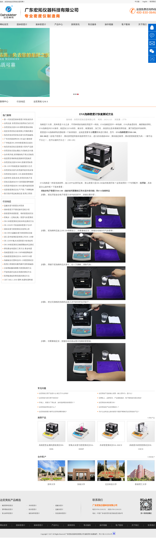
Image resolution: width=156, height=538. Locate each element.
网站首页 (4, 24)
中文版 (137, 1)
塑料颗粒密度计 (7, 509)
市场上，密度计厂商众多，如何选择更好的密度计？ (57, 402)
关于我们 (142, 24)
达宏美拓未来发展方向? (107, 402)
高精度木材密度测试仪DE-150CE (141, 445)
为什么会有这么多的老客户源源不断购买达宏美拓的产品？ (119, 412)
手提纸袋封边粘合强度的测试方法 (17, 272)
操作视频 (109, 24)
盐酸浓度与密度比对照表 (14, 206)
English (144, 1)
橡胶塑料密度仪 (7, 505)
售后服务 (92, 24)
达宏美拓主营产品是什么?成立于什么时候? (54, 393)
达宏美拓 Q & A (41, 101)
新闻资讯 (75, 24)
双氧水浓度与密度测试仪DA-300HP (81, 445)
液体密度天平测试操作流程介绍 (17, 210)
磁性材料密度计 (34, 513)
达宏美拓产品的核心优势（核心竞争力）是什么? (115, 393)
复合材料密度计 (7, 513)
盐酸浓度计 (59, 509)
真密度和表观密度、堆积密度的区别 (18, 213)
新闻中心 (4, 101)
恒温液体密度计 (60, 513)
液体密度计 (41, 24)
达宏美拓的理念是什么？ (47, 407)
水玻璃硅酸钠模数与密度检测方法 (17, 268)
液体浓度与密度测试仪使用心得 (17, 229)
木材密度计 (33, 505)
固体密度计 (22, 24)
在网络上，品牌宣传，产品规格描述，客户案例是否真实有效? (120, 398)
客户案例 (126, 24)
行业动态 (21, 101)
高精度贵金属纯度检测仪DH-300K (51, 445)
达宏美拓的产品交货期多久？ (109, 407)
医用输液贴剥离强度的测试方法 (17, 276)
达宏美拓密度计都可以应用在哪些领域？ (53, 412)
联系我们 (153, 1)
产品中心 (58, 24)
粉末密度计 (33, 509)
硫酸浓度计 (59, 505)
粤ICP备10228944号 (105, 534)
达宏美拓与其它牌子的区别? (48, 398)
